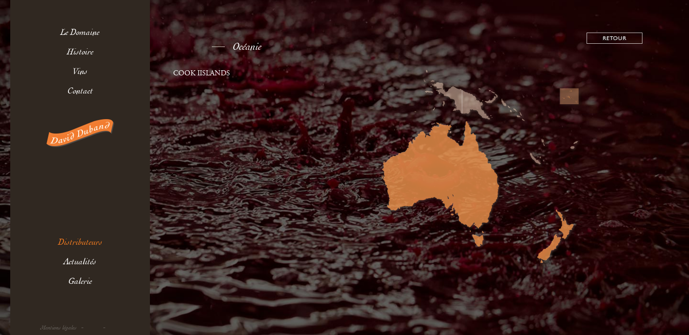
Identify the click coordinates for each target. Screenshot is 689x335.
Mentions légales (59, 328)
